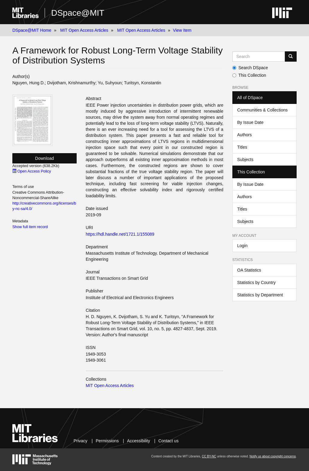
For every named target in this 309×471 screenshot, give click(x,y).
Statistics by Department (260, 294)
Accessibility (138, 440)
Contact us (168, 440)
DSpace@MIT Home (31, 30)
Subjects (245, 159)
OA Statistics (249, 270)
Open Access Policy (31, 171)
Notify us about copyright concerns (273, 456)
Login (242, 245)
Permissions (107, 440)
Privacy (81, 440)
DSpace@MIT (77, 13)
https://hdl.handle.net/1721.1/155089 (120, 234)
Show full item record (30, 227)
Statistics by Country (256, 282)
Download (44, 158)
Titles (242, 147)
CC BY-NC (209, 456)
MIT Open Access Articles (84, 30)
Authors (244, 134)
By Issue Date (250, 122)
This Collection (249, 75)
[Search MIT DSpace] (258, 56)
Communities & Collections (262, 110)
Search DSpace (250, 67)
